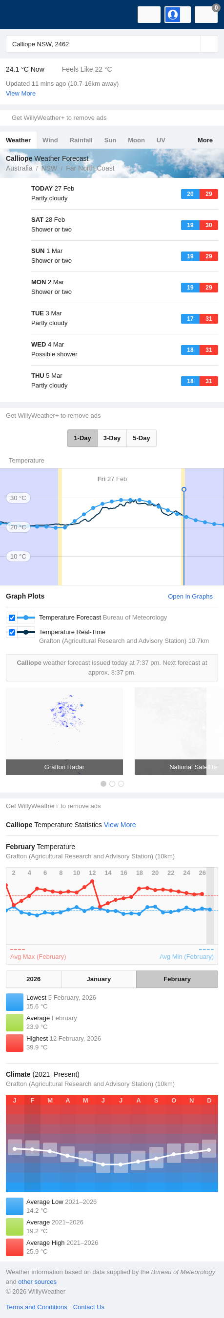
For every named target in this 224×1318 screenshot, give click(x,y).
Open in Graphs (190, 596)
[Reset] (192, 44)
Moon (136, 140)
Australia (19, 168)
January (98, 979)
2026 (33, 979)
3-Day (112, 438)
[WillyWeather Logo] (22, 14)
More (205, 140)
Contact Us (88, 1307)
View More (21, 93)
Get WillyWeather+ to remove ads (59, 117)
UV (161, 140)
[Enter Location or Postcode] (112, 44)
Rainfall (81, 140)
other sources (37, 1281)
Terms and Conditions (36, 1307)
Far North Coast (90, 168)
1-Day (82, 438)
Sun (110, 140)
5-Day (141, 438)
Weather (18, 140)
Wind (50, 140)
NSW (49, 168)
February (177, 979)
